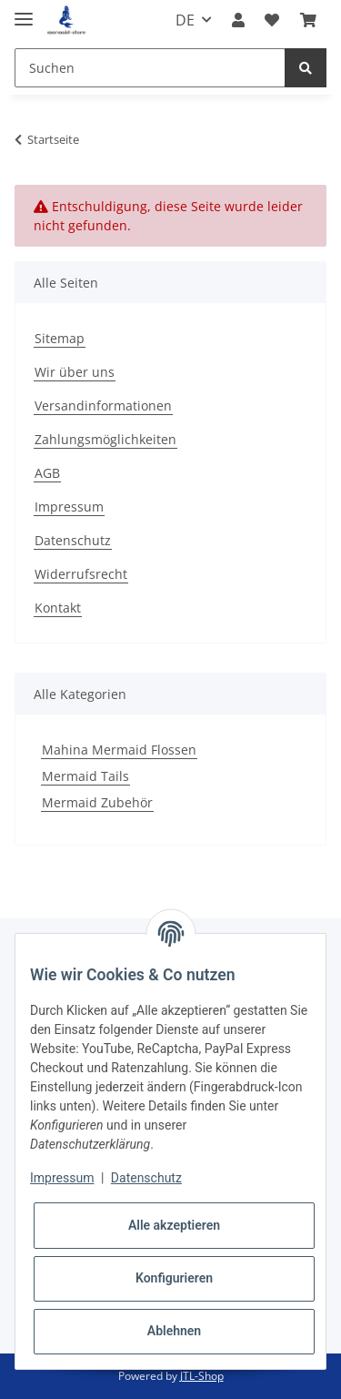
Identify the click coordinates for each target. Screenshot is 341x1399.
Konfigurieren (174, 1278)
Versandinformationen (103, 405)
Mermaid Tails (85, 776)
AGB (47, 473)
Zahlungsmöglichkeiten (105, 439)
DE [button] (185, 20)
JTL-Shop (202, 1376)
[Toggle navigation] (24, 11)
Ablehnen (174, 1330)
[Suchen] (150, 67)
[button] (238, 20)
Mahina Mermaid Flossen (119, 749)
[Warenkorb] (308, 20)
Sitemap (60, 338)
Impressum (69, 506)
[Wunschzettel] (272, 20)
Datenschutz (73, 540)
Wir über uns (75, 371)
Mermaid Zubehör (97, 802)
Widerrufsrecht (81, 574)
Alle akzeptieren (174, 1225)
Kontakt (58, 607)
